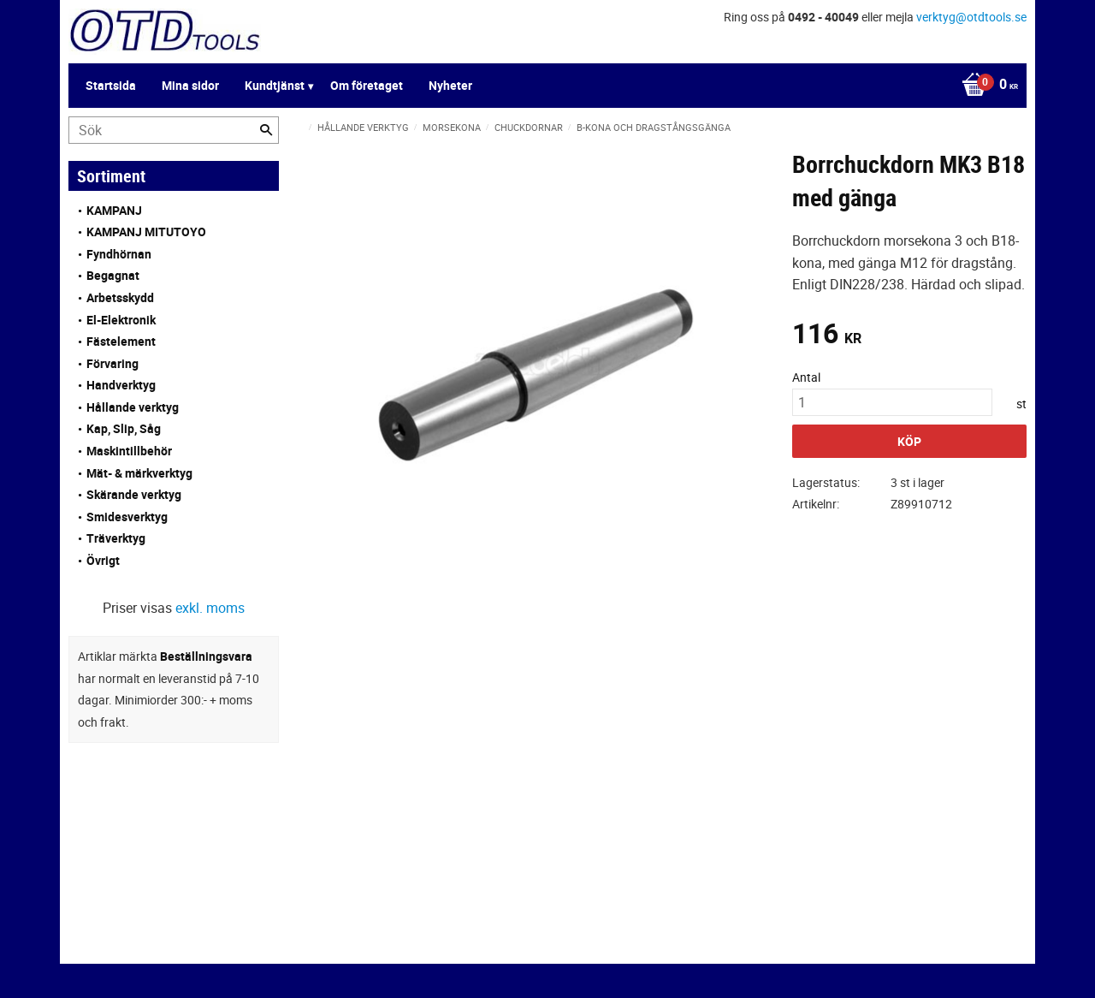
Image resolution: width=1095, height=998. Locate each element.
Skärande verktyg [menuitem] (133, 494)
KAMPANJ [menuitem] (114, 210)
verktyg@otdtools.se (971, 17)
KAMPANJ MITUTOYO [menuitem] (146, 231)
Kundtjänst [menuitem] (275, 85)
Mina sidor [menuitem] (190, 85)
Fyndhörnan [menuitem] (118, 254)
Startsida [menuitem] (111, 85)
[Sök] (266, 130)
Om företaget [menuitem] (366, 85)
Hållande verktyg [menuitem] (132, 407)
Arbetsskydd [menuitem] (120, 297)
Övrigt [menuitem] (103, 560)
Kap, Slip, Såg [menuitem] (123, 428)
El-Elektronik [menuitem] (121, 320)
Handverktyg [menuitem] (121, 385)
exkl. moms (210, 607)
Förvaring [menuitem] (112, 363)
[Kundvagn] (985, 85)
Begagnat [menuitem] (112, 275)
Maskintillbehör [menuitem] (129, 451)
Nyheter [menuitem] (450, 85)
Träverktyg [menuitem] (115, 538)
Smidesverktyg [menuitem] (127, 516)
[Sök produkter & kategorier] (173, 130)
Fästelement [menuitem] (121, 341)
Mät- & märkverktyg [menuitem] (139, 473)
